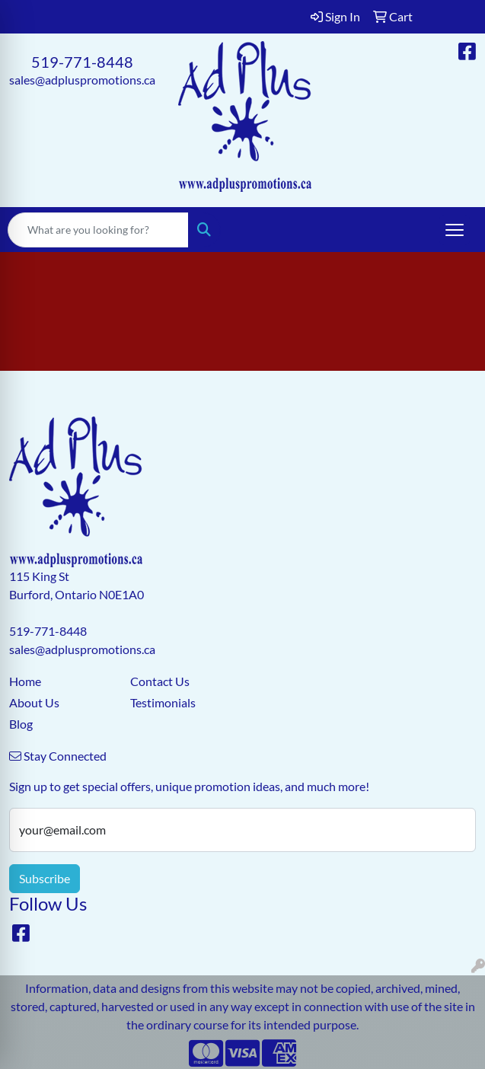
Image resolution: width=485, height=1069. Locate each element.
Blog (21, 723)
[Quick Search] (98, 229)
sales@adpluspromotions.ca (82, 79)
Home (25, 681)
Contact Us (160, 681)
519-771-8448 (82, 62)
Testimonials (163, 702)
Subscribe (44, 878)
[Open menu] (454, 230)
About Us (34, 702)
